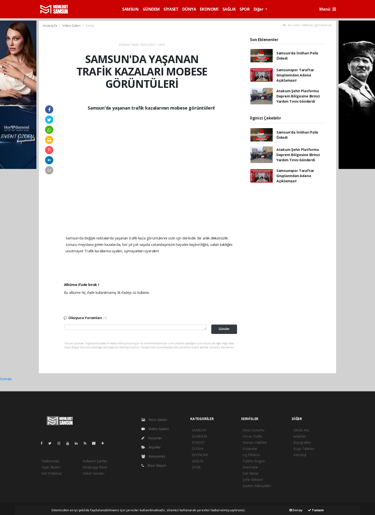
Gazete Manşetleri (256, 485)
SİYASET (170, 9)
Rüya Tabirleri (303, 448)
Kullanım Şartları (94, 461)
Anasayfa (50, 25)
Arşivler (151, 447)
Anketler (299, 436)
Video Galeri (71, 25)
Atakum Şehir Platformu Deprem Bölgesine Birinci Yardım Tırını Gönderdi (298, 96)
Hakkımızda (50, 461)
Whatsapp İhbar (94, 467)
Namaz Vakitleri (254, 442)
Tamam (316, 510)
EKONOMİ (209, 9)
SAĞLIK (229, 9)
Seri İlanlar (250, 473)
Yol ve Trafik (252, 436)
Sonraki (6, 378)
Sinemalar (250, 467)
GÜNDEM (151, 9)
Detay (90, 25)
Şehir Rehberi (252, 479)
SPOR (244, 9)
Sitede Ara (301, 430)
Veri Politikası (51, 473)
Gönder (224, 329)
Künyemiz (153, 456)
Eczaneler (249, 448)
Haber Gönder (93, 473)
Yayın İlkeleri (50, 467)
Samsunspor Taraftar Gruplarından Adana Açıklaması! (295, 75)
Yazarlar (151, 438)
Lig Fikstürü (251, 454)
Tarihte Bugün (253, 461)
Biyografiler (302, 442)
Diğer (259, 9)
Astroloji (299, 454)
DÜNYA (189, 9)
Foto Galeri (154, 419)
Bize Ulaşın (153, 465)
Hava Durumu (253, 430)
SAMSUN (130, 9)
